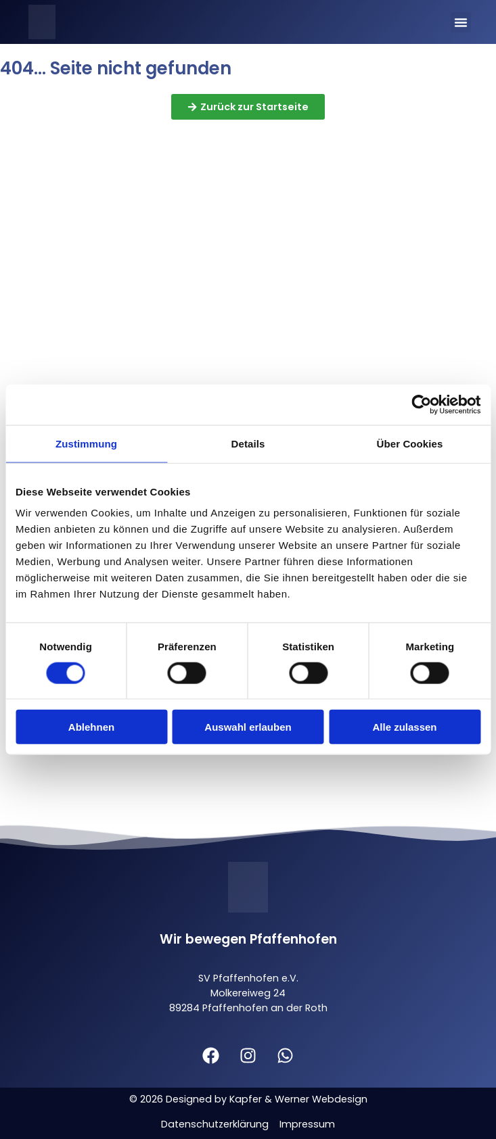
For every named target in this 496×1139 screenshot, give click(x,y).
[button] (461, 22)
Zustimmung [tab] (86, 443)
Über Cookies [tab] (410, 443)
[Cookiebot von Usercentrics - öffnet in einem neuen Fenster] (421, 404)
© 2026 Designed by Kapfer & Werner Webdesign (248, 1099)
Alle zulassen (404, 727)
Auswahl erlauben (247, 727)
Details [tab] (248, 443)
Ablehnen (91, 727)
